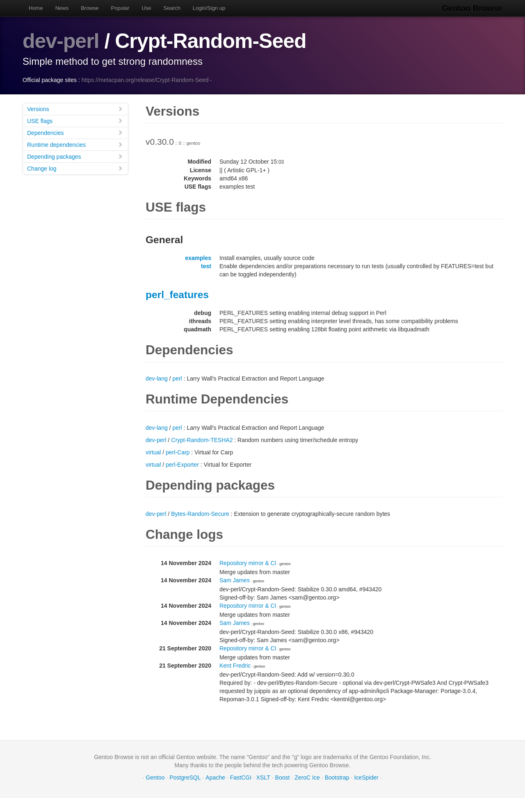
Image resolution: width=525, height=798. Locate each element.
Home (36, 8)
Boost (282, 777)
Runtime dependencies (75, 144)
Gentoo (155, 777)
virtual (153, 452)
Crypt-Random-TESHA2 (202, 440)
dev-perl (61, 41)
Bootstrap (337, 777)
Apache (215, 777)
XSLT (263, 777)
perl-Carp (177, 452)
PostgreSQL (185, 777)
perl (177, 378)
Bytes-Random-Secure (200, 514)
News (62, 8)
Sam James (234, 580)
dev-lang (157, 378)
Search (172, 8)
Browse (89, 8)
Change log (75, 168)
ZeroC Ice (307, 777)
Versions (75, 108)
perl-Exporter (182, 464)
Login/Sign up (209, 8)
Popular (120, 8)
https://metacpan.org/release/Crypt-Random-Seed (145, 80)
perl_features (177, 294)
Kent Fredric (235, 665)
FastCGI (240, 777)
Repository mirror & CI (247, 563)
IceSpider (366, 777)
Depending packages (75, 156)
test (206, 266)
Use (146, 8)
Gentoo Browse (472, 8)
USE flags (75, 120)
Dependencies (75, 132)
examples (198, 258)
